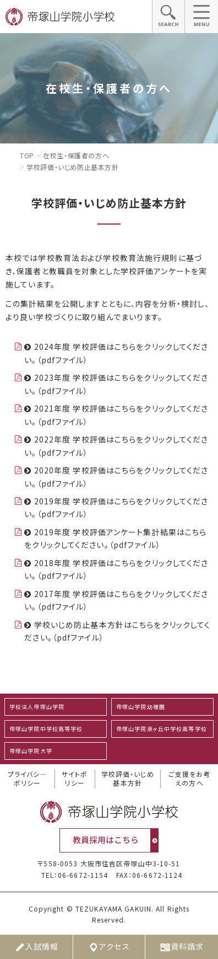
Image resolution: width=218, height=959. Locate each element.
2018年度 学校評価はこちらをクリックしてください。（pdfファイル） (116, 569)
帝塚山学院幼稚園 (140, 706)
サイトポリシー (75, 779)
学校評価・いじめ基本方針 (127, 779)
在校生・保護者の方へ (76, 155)
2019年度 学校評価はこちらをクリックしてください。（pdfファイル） (116, 508)
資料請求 (182, 947)
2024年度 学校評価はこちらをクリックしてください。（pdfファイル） (116, 353)
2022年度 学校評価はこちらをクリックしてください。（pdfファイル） (116, 446)
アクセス (108, 947)
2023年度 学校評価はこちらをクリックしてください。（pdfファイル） (116, 384)
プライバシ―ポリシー (27, 779)
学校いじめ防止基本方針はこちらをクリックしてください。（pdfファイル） (117, 631)
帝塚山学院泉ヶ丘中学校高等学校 (161, 728)
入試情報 (36, 947)
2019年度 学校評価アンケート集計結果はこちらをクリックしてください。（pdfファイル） (115, 538)
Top (27, 155)
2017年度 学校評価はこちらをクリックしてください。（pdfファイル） (116, 600)
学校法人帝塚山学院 (36, 706)
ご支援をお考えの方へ (189, 779)
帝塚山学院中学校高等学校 (46, 728)
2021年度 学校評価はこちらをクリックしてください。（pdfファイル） (116, 415)
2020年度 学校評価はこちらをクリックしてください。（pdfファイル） (116, 477)
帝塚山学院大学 (30, 751)
